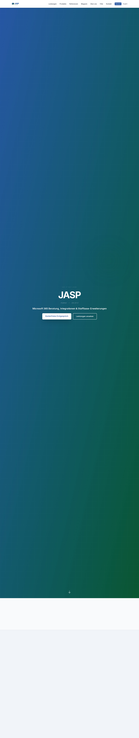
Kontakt (109, 4)
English (125, 4)
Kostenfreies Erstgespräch (56, 316)
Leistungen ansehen (85, 316)
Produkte (63, 4)
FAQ (101, 4)
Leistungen (53, 4)
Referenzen (73, 4)
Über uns (93, 4)
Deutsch (118, 4)
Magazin (84, 4)
